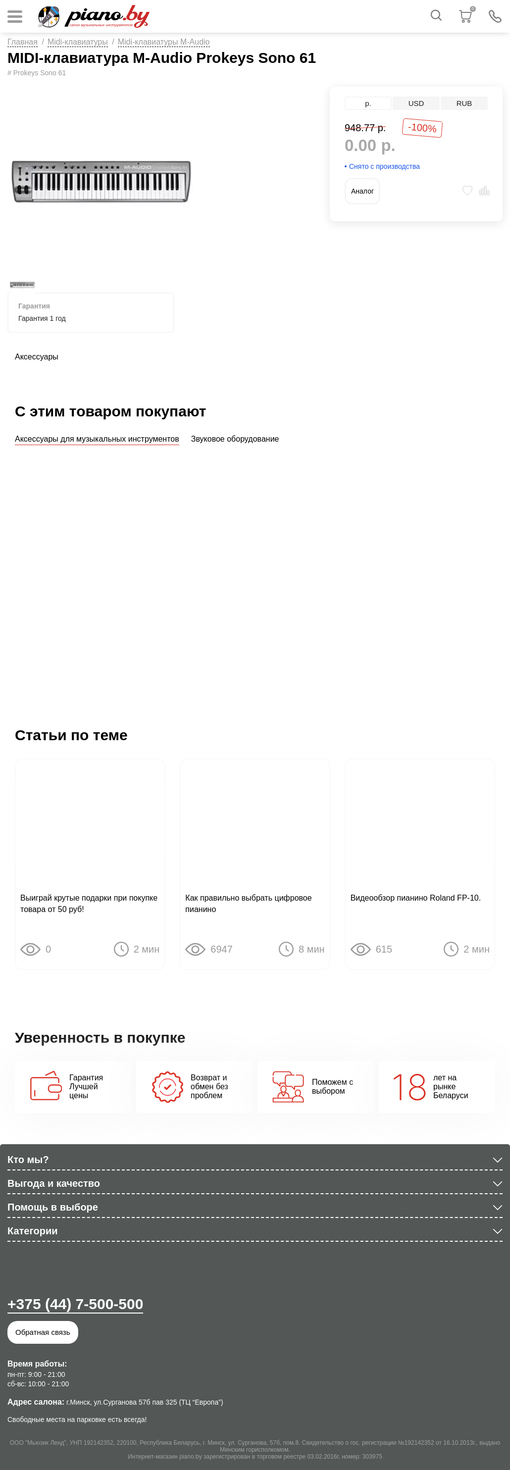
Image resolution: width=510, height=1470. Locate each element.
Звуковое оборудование (235, 439)
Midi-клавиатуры (78, 42)
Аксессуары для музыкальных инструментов (97, 439)
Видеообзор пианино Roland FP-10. (416, 899)
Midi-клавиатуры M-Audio (164, 42)
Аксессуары (36, 357)
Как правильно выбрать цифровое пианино (248, 905)
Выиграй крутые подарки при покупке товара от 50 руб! (88, 905)
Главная (22, 42)
